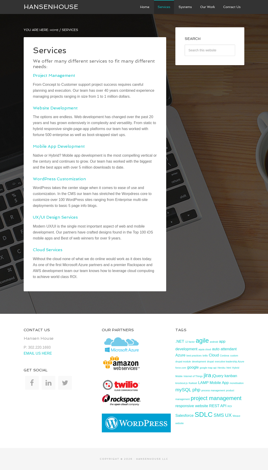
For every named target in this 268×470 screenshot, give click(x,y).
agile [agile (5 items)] (202, 340)
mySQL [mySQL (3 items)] (183, 389)
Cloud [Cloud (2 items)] (214, 355)
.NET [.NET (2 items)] (179, 341)
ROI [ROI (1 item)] (230, 406)
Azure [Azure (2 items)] (180, 355)
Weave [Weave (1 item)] (236, 415)
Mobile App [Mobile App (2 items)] (219, 383)
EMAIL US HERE (38, 353)
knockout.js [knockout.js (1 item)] (181, 383)
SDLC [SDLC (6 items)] (204, 414)
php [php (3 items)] (196, 389)
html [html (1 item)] (228, 367)
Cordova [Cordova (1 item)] (224, 355)
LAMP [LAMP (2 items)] (203, 383)
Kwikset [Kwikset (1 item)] (193, 383)
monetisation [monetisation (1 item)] (236, 383)
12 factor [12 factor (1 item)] (190, 341)
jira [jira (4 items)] (207, 375)
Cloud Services (47, 249)
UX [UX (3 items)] (228, 415)
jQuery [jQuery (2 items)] (217, 376)
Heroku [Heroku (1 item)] (221, 367)
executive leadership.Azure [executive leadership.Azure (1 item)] (229, 361)
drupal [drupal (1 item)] (210, 361)
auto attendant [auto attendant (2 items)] (224, 349)
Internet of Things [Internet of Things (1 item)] (193, 376)
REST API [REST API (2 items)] (217, 406)
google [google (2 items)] (193, 367)
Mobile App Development (59, 146)
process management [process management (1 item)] (213, 390)
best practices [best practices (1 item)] (194, 355)
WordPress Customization (59, 178)
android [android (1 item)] (214, 341)
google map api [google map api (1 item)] (208, 367)
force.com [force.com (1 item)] (180, 367)
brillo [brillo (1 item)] (205, 355)
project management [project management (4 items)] (216, 398)
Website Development (55, 108)
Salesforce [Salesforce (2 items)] (184, 415)
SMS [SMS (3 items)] (219, 415)
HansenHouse (51, 7)
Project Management (54, 75)
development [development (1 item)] (199, 361)
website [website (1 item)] (179, 423)
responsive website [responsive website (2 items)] (191, 406)
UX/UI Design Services (55, 217)
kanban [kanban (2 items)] (231, 376)
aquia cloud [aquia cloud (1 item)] (204, 349)
